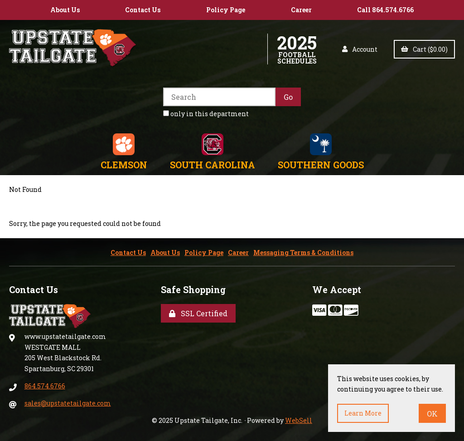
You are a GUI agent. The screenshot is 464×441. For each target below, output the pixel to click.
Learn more (363, 413)
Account (359, 49)
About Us (65, 9)
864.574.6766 (44, 386)
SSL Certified (198, 313)
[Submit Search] (288, 97)
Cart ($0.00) (424, 49)
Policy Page (225, 9)
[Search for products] (219, 97)
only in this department (206, 113)
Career (301, 9)
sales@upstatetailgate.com (67, 403)
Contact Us (142, 9)
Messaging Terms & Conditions (303, 252)
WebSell (298, 420)
